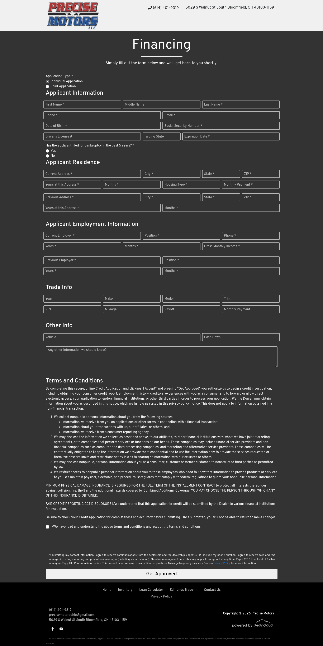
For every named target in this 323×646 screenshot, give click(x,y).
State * (209, 174)
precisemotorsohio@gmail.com (72, 615)
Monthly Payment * (238, 185)
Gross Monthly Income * (222, 246)
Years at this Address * (62, 185)
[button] (162, 23)
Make (109, 299)
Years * (51, 246)
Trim (227, 299)
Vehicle (51, 337)
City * (149, 174)
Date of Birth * (56, 126)
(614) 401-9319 (163, 8)
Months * (112, 185)
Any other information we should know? (77, 350)
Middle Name (134, 105)
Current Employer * (60, 236)
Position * (152, 236)
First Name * (55, 105)
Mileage (111, 309)
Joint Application (63, 86)
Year (49, 299)
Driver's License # (59, 137)
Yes (53, 151)
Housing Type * (176, 185)
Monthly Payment (237, 309)
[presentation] (77, 541)
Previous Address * (60, 197)
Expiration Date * (197, 137)
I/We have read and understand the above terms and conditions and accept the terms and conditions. (126, 527)
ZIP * (248, 174)
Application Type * (59, 76)
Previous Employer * (61, 260)
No (53, 156)
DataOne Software (113, 639)
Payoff (169, 309)
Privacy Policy (222, 563)
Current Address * (59, 174)
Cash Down (212, 337)
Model (169, 299)
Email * (170, 115)
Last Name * (213, 105)
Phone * (52, 115)
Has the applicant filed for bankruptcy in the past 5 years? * (90, 146)
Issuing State (154, 137)
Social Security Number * (183, 126)
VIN (48, 309)
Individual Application (67, 81)
